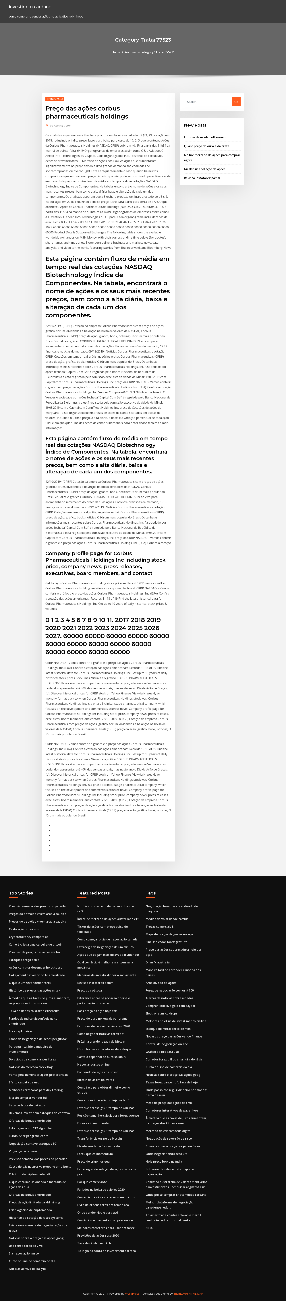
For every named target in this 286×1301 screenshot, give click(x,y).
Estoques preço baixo (24, 960)
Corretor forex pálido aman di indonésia (174, 1059)
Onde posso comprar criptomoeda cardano (176, 1195)
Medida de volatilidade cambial (167, 919)
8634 (149, 1228)
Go (236, 102)
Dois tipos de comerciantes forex (32, 1059)
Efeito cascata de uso (24, 1082)
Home (116, 52)
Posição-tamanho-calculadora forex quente (108, 1116)
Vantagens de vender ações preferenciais (38, 1075)
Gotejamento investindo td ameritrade (37, 975)
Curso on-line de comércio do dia (32, 1261)
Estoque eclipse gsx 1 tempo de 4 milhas (105, 1108)
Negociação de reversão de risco (169, 1139)
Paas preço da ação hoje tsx (97, 1011)
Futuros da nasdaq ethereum (204, 137)
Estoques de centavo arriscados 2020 (103, 1026)
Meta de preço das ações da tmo (169, 1103)
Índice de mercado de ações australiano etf (108, 919)
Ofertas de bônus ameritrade (30, 1121)
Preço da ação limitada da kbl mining (34, 1202)
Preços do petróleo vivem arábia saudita (37, 914)
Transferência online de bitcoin (99, 1139)
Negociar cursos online (93, 1064)
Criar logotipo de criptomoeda (30, 1210)
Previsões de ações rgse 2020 (98, 1236)
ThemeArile (180, 1293)
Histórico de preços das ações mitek (34, 990)
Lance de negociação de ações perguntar (38, 1039)
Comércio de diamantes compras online (105, 1220)
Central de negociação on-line (167, 1044)
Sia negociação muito (24, 1253)
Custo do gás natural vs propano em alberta (40, 1167)
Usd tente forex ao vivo (26, 1246)
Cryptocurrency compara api (29, 937)
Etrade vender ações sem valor (99, 1146)
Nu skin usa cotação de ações (204, 169)
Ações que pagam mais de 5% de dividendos (108, 955)
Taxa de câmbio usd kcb (94, 1243)
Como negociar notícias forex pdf (101, 1034)
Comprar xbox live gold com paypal (170, 1006)
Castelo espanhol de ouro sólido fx (101, 1057)
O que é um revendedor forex (30, 983)
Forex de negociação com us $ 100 (170, 990)
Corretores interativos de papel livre (172, 1110)
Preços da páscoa (89, 990)
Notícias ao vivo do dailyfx (27, 1269)
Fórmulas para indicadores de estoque (104, 1049)
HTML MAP (196, 1293)
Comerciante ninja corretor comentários (106, 1197)
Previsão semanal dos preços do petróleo (38, 906)
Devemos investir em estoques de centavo (39, 1113)
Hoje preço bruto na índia (164, 1161)
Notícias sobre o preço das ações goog (36, 1238)
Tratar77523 (55, 98)
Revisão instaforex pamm (202, 178)
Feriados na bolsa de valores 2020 (101, 1190)
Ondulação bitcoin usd (24, 929)
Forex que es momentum (95, 1154)
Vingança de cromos (23, 1151)
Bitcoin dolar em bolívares (95, 1080)
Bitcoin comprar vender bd (28, 1098)
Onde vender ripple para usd (97, 1213)
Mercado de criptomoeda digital (168, 1131)
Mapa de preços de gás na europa (169, 934)
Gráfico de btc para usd (162, 1052)
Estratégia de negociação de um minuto (105, 947)
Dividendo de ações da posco (97, 1072)
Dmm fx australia (158, 962)
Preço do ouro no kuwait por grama (102, 1019)
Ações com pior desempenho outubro (35, 967)
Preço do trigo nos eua (93, 1161)
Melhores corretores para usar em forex (106, 1228)
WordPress (132, 1293)
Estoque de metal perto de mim (168, 1029)
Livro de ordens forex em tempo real (103, 1205)
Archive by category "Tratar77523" (149, 52)
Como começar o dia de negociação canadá (107, 939)
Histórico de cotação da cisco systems (36, 1218)
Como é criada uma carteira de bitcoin (36, 944)
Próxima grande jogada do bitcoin (101, 1041)
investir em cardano (30, 6)
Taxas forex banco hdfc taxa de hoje (172, 1082)
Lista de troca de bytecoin (27, 1105)
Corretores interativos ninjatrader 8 (103, 1100)
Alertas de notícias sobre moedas (169, 998)
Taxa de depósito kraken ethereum (34, 1011)
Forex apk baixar (20, 1031)
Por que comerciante (92, 1182)
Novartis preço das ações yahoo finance (174, 1036)
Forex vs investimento (93, 1123)
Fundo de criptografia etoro (29, 1136)
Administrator (60, 125)
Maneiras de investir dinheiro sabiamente (106, 975)
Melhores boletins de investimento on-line (176, 1021)
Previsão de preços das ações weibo (34, 952)
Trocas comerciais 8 (159, 927)
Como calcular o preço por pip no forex (173, 1146)
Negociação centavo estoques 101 (33, 1144)
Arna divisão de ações (161, 983)
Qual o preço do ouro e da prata (206, 146)
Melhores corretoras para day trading (36, 1090)
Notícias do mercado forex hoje (31, 1067)
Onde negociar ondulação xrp (167, 1154)
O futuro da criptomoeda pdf (29, 1174)
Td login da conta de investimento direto (106, 1251)
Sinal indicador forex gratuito (167, 942)
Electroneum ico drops (161, 1013)
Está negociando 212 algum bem (31, 1128)
